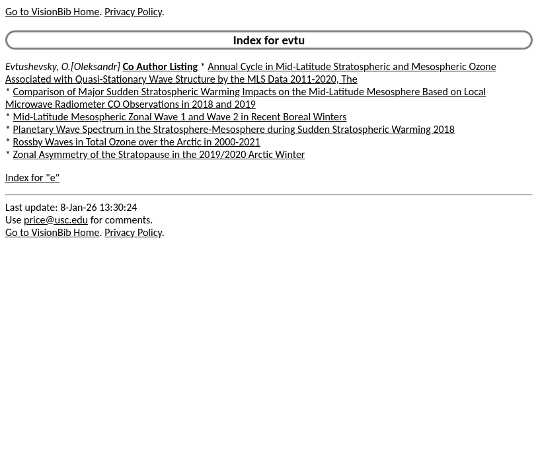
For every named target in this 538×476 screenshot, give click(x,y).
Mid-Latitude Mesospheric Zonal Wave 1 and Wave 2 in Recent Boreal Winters (180, 116)
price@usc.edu (56, 220)
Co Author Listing (160, 66)
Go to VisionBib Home (52, 11)
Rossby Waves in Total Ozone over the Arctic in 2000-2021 (136, 142)
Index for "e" (32, 177)
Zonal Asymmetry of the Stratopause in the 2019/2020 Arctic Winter (159, 154)
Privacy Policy (132, 11)
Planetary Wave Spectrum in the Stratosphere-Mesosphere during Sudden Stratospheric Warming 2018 (234, 129)
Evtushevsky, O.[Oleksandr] (62, 66)
